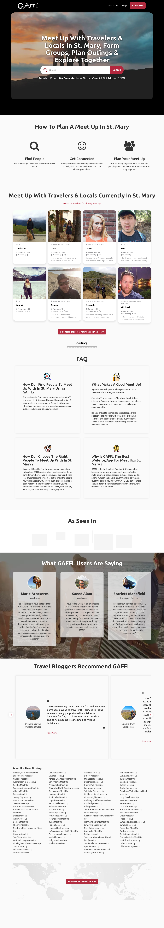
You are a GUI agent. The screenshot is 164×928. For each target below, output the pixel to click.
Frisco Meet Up (126, 819)
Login (124, 5)
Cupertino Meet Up (57, 800)
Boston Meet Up (20, 822)
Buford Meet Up (91, 776)
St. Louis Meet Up (57, 809)
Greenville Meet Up (93, 831)
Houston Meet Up (21, 834)
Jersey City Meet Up (22, 797)
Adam (54, 305)
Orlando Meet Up (56, 776)
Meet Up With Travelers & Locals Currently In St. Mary (82, 195)
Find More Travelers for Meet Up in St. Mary (82, 332)
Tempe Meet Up (127, 803)
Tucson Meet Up (127, 779)
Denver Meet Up (20, 794)
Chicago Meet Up (21, 779)
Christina (21, 248)
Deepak (90, 305)
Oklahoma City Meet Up (130, 846)
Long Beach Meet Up (129, 797)
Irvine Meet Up (55, 822)
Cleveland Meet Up (128, 776)
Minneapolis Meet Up (94, 779)
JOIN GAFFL (138, 5)
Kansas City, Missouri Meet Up (62, 779)
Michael (125, 307)
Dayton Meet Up (127, 831)
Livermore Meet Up (57, 794)
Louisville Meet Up (128, 806)
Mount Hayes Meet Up (59, 819)
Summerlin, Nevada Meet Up (132, 822)
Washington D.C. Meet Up (24, 782)
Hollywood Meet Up (58, 840)
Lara (53, 248)
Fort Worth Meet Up (129, 812)
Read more (52, 733)
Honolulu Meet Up (57, 825)
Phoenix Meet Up (21, 825)
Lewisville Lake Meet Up (95, 825)
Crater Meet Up (127, 816)
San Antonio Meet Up (58, 782)
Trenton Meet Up (21, 803)
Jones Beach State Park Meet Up (99, 809)
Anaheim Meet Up (57, 843)
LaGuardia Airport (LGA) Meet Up (63, 831)
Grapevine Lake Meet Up (131, 837)
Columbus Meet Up (57, 773)
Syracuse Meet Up (128, 825)
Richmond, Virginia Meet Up (96, 822)
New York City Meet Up (23, 800)
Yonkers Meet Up (21, 852)
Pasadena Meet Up (128, 800)
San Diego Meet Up (22, 837)
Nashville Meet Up (57, 837)
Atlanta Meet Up (20, 791)
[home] (27, 6)
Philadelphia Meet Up (58, 785)
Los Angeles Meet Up (23, 776)
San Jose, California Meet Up (26, 788)
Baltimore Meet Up (57, 806)
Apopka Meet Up (91, 846)
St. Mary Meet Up (93, 203)
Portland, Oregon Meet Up (25, 840)
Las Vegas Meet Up (92, 788)
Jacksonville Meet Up (58, 803)
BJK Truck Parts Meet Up (131, 809)
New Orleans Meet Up (94, 828)
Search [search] (117, 69)
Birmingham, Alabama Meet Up (27, 843)
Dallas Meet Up (20, 816)
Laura (89, 248)
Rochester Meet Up (128, 788)
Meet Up (77, 203)
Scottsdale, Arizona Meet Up (97, 843)
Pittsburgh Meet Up (57, 812)
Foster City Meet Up (129, 828)
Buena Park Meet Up (93, 785)
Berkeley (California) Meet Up (97, 800)
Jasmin (20, 305)
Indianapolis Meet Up (22, 849)
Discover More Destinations (82, 881)
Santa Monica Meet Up (130, 834)
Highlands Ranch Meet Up (95, 794)
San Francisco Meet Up (23, 806)
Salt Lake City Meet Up (94, 791)
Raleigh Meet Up (91, 806)
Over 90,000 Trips (103, 78)
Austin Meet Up (20, 819)
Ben (123, 248)
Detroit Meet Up (127, 785)
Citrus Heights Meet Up (94, 797)
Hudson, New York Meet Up (25, 773)
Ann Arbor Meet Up (128, 773)
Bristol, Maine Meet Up (130, 840)
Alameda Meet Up (92, 773)
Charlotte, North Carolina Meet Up (64, 788)
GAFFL (66, 203)
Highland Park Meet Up (59, 828)
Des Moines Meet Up (93, 782)
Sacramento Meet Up (58, 791)
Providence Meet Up (58, 816)
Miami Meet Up (91, 812)
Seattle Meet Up (20, 785)
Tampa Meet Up (20, 846)
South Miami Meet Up (58, 797)
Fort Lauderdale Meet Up (60, 834)
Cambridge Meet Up (93, 803)
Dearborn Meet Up (128, 782)
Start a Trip (113, 5)
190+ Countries (66, 78)
